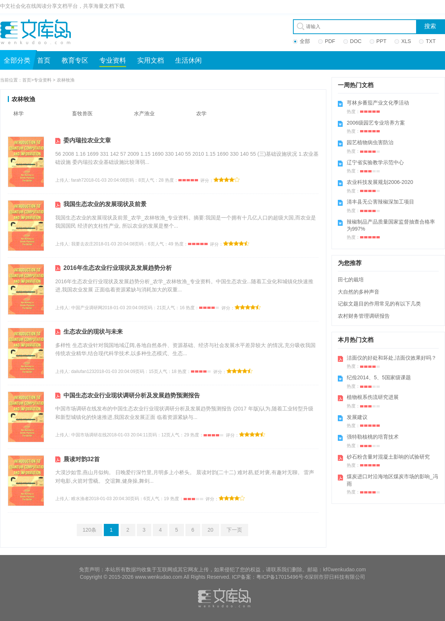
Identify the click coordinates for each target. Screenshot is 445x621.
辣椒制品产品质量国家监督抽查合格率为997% (391, 225)
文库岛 (38, 31)
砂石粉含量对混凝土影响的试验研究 (388, 457)
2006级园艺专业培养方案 (376, 123)
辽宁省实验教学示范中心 (375, 162)
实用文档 (150, 60)
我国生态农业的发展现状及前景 (104, 204)
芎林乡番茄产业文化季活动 (378, 103)
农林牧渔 (66, 80)
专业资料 (112, 60)
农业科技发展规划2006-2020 (380, 182)
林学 (18, 113)
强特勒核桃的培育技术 (373, 437)
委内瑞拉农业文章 (87, 140)
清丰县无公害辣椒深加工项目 (380, 202)
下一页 (234, 530)
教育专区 (75, 60)
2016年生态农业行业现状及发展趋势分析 (117, 268)
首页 (43, 60)
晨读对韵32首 (81, 459)
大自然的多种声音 (358, 292)
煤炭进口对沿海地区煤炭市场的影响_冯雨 (392, 480)
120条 (89, 530)
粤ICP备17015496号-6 (282, 577)
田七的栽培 (351, 280)
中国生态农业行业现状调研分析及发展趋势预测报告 (131, 395)
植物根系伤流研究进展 (373, 397)
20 (211, 530)
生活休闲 (188, 60)
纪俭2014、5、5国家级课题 (379, 377)
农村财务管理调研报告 (364, 316)
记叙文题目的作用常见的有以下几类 (379, 304)
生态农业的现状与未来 (93, 331)
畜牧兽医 (82, 113)
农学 (201, 113)
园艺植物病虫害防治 (370, 142)
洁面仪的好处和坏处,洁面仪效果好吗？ (391, 358)
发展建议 (357, 417)
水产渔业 (144, 113)
